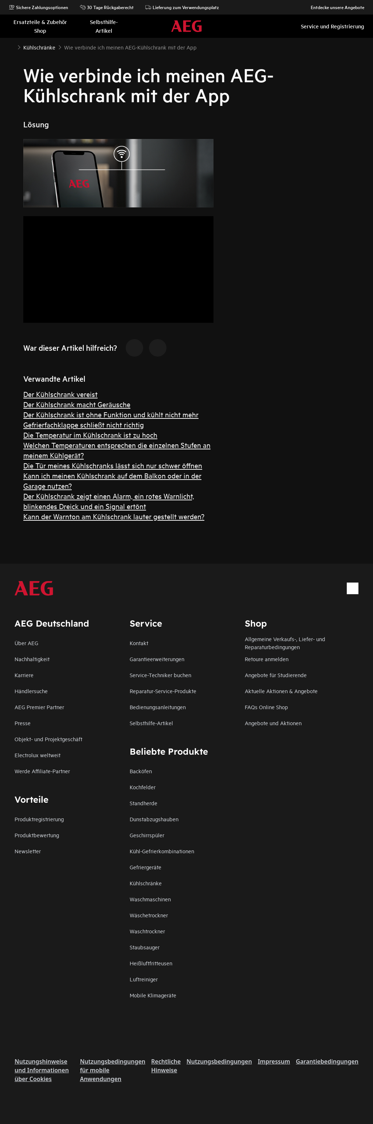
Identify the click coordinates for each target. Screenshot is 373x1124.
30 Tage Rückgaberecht (107, 7)
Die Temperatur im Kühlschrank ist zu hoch (90, 434)
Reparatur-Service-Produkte (163, 690)
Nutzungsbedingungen (219, 1061)
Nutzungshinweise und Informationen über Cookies (42, 1070)
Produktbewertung (37, 834)
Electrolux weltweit (37, 754)
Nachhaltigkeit (32, 658)
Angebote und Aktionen (273, 722)
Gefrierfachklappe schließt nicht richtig (83, 424)
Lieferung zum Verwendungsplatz (182, 7)
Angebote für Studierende (276, 674)
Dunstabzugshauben (154, 818)
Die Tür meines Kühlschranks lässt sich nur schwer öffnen (112, 465)
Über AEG (26, 642)
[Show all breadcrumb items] (12, 46)
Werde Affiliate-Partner (42, 770)
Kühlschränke (146, 882)
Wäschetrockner (149, 914)
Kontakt (139, 642)
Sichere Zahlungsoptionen (38, 7)
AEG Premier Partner (39, 706)
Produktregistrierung (39, 818)
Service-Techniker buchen (160, 674)
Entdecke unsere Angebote (333, 7)
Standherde (143, 802)
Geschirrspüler (147, 834)
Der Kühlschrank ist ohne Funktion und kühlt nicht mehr (111, 414)
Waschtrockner (147, 931)
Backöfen (141, 770)
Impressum (274, 1061)
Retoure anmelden (266, 658)
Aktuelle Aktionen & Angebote (281, 690)
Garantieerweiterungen (157, 658)
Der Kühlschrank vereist (60, 393)
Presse (23, 722)
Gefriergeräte (145, 866)
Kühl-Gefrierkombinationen (162, 850)
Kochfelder (143, 786)
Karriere (24, 674)
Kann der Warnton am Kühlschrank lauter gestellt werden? (113, 516)
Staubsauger (145, 947)
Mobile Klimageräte (153, 995)
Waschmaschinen (150, 898)
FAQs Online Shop (266, 706)
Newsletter (28, 850)
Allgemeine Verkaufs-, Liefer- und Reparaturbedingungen (285, 642)
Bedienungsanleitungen (158, 706)
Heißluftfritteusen (151, 963)
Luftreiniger (144, 979)
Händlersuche (31, 690)
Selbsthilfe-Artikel (151, 722)
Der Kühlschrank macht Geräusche (76, 404)
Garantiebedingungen (327, 1061)
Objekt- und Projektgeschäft (48, 738)
